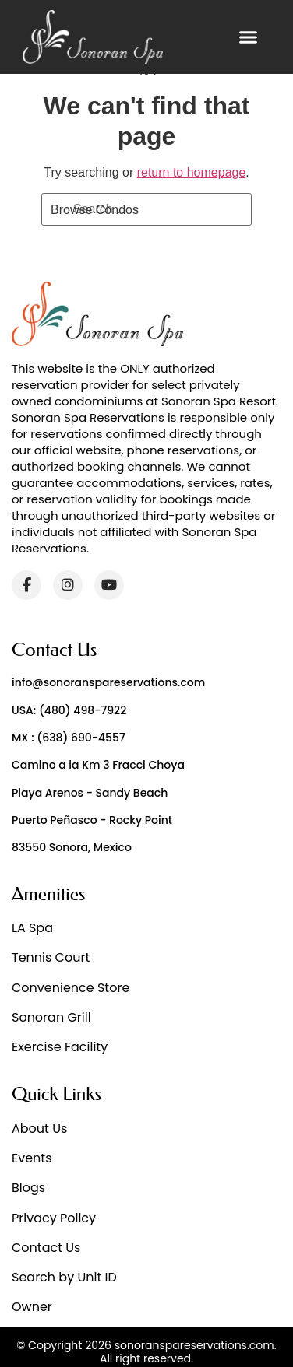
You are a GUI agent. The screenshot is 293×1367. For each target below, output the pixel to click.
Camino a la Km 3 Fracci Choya (98, 765)
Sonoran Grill (51, 1017)
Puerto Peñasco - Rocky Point (92, 820)
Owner (32, 1307)
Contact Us (46, 1248)
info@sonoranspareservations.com (108, 682)
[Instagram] (68, 585)
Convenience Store (70, 988)
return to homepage (191, 172)
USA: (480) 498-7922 (69, 710)
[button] (248, 37)
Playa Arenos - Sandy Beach (90, 793)
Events (32, 1158)
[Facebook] (26, 585)
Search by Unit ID (64, 1277)
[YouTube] (109, 585)
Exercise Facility (60, 1047)
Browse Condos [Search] (95, 209)
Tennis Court (51, 957)
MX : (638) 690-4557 (68, 737)
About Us (39, 1128)
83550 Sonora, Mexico (72, 847)
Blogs (28, 1188)
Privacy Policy (54, 1218)
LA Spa (32, 928)
